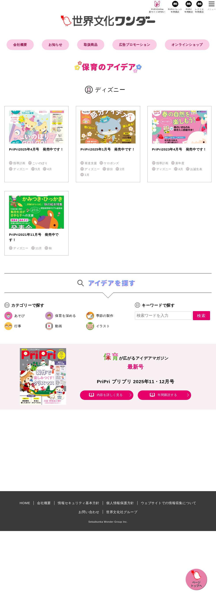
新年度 (179, 163)
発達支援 (91, 163)
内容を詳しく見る (110, 395)
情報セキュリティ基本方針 (78, 503)
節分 (110, 169)
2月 (122, 169)
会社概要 (20, 44)
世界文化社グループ (122, 512)
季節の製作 (105, 315)
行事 (17, 326)
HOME (25, 503)
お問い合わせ (88, 512)
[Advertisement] (70, 450)
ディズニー (20, 169)
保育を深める (65, 315)
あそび (19, 315)
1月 (87, 174)
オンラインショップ (187, 44)
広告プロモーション (134, 44)
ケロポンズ (111, 163)
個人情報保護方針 (120, 503)
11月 (38, 248)
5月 (37, 169)
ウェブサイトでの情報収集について (168, 503)
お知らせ (55, 44)
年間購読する (167, 395)
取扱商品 (91, 44)
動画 (58, 326)
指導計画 (19, 163)
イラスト (103, 326)
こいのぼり (40, 163)
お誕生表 (196, 169)
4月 (49, 169)
